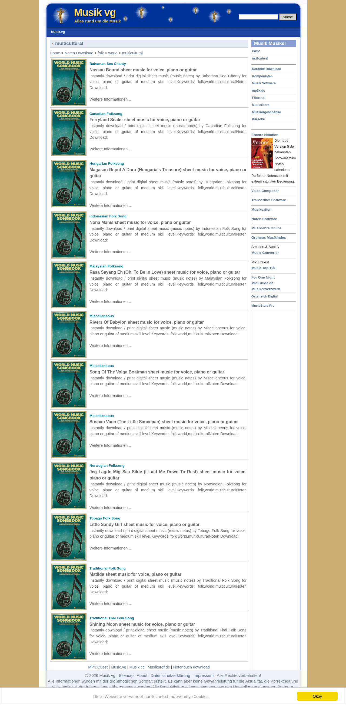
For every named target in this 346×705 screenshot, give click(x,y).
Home (256, 51)
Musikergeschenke (266, 112)
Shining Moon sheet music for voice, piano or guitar (142, 624)
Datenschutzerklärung (170, 675)
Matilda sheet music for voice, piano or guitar (135, 574)
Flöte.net (258, 98)
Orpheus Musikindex (268, 238)
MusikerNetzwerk (265, 289)
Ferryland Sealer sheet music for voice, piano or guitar (144, 119)
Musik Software (264, 83)
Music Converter (265, 253)
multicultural (260, 58)
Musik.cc (137, 667)
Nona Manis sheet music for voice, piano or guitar (140, 222)
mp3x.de (258, 90)
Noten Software (264, 219)
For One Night (263, 277)
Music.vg (118, 667)
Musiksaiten (261, 209)
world (112, 53)
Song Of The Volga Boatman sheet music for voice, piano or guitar (156, 372)
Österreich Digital (264, 296)
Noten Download (79, 53)
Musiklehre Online (266, 228)
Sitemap (126, 675)
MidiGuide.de (262, 283)
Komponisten (262, 76)
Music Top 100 (263, 268)
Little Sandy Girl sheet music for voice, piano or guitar (144, 524)
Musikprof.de (159, 667)
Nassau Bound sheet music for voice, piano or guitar (143, 70)
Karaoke (258, 119)
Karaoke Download (266, 69)
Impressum (204, 675)
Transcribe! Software (268, 200)
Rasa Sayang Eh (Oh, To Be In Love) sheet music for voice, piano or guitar (164, 272)
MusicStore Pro (263, 305)
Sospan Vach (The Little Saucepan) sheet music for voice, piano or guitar (163, 421)
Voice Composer (265, 191)
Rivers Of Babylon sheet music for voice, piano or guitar (146, 322)
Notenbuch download (191, 667)
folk (101, 53)
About (142, 675)
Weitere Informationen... (110, 99)
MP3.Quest (98, 667)
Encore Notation (264, 135)
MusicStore (261, 105)
